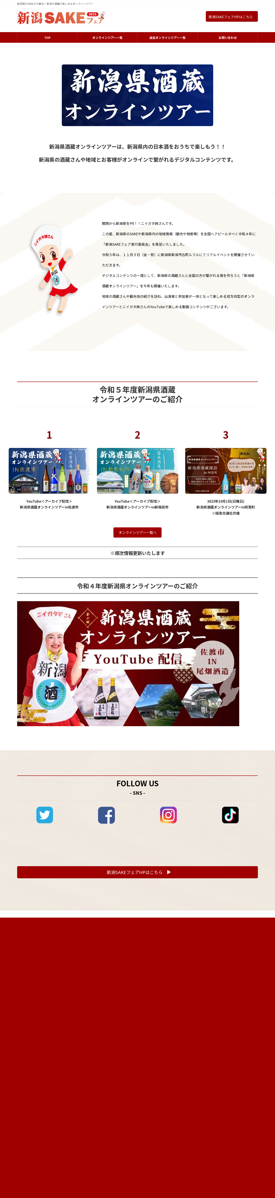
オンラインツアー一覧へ (138, 624)
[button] (137, 964)
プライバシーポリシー (241, 1013)
